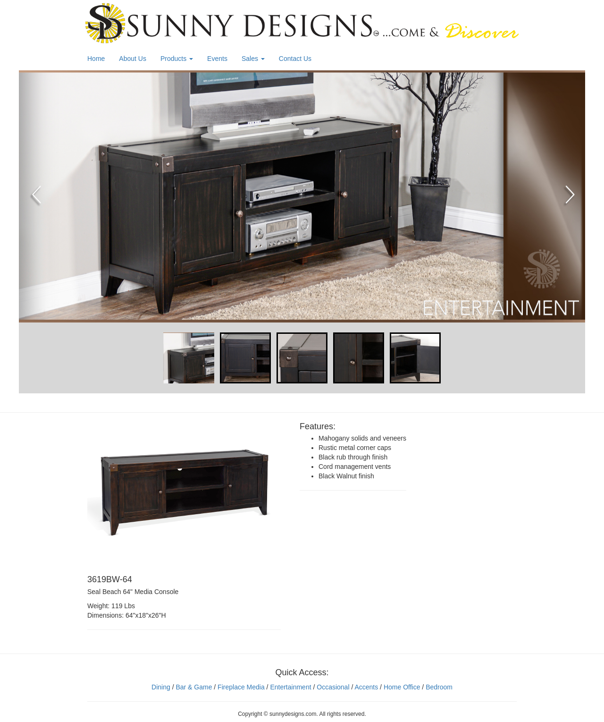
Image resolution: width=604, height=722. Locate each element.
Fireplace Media (240, 687)
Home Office (402, 687)
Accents (366, 687)
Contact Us (295, 58)
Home (96, 58)
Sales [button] (253, 58)
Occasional (333, 687)
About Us (132, 58)
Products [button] (176, 58)
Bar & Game (194, 687)
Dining (160, 687)
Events (217, 58)
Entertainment (290, 687)
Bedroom (439, 687)
